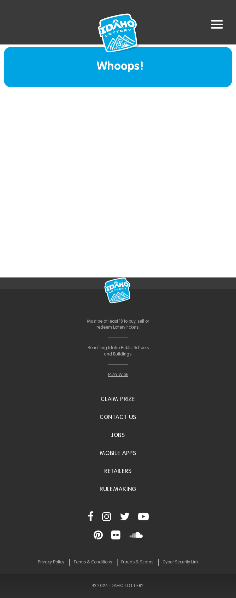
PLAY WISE (118, 374)
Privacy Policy (51, 562)
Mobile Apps (118, 453)
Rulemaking (118, 489)
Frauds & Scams (137, 562)
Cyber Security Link (181, 562)
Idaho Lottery (118, 290)
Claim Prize (118, 399)
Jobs (118, 435)
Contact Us (118, 417)
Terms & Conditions (92, 562)
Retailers (118, 471)
